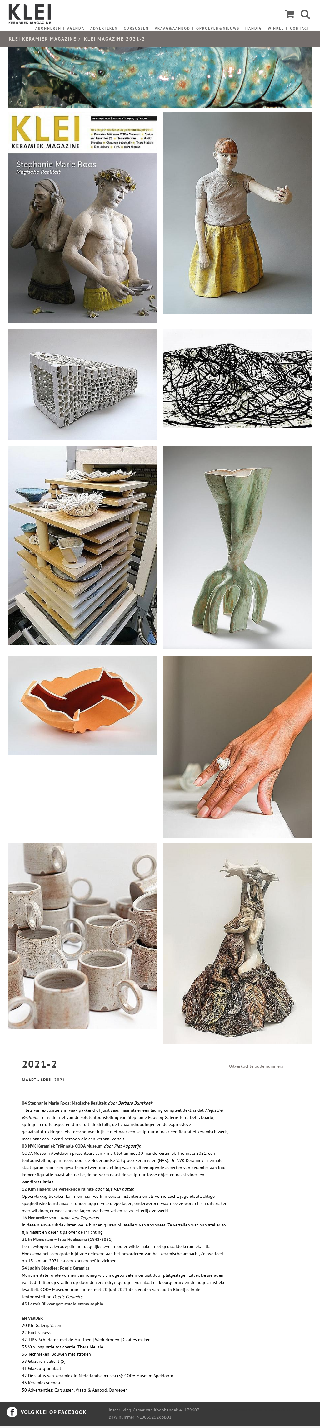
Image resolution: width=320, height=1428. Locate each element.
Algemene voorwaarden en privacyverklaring (254, 1410)
